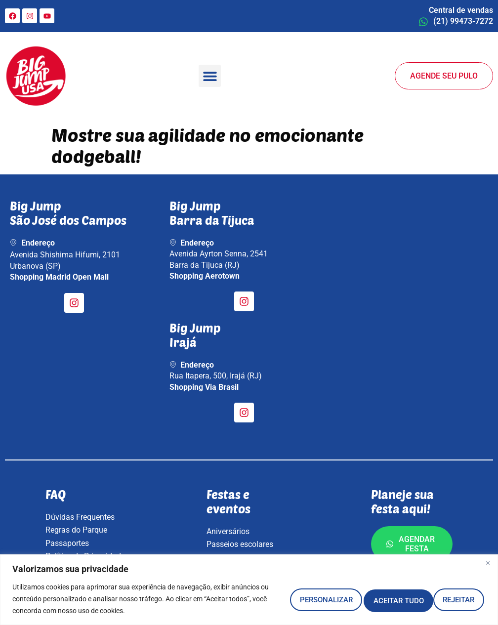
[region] (249, 589)
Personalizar (280, 598)
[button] (210, 76)
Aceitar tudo (442, 598)
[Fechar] (488, 563)
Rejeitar (362, 598)
